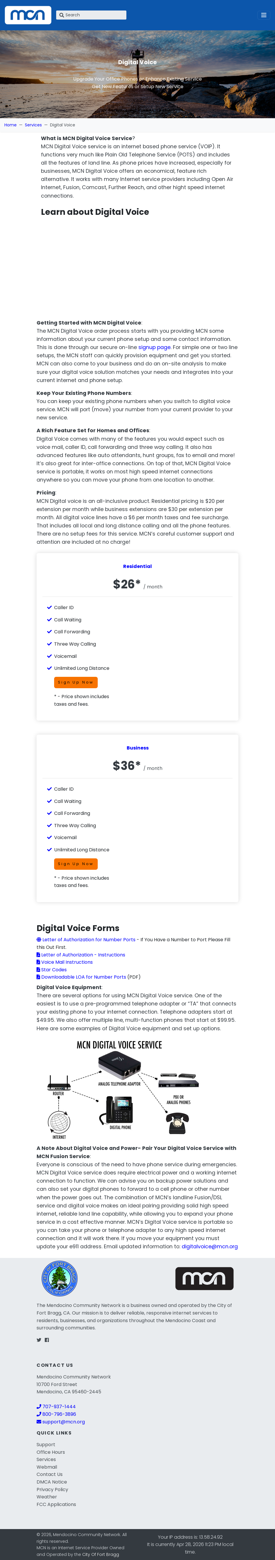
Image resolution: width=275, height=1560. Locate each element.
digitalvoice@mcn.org (210, 1246)
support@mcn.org (61, 1421)
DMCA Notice (52, 1482)
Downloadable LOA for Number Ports (81, 977)
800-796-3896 (56, 1414)
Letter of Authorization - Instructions (81, 954)
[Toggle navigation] (263, 15)
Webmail (47, 1467)
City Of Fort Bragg (100, 1554)
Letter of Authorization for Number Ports (86, 939)
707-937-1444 (56, 1406)
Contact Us (50, 1474)
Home (10, 125)
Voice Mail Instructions (65, 962)
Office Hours (51, 1452)
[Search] (91, 15)
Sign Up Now (76, 682)
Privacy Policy (52, 1489)
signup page (154, 347)
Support (46, 1444)
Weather (47, 1496)
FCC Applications (56, 1504)
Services (33, 125)
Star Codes (52, 969)
